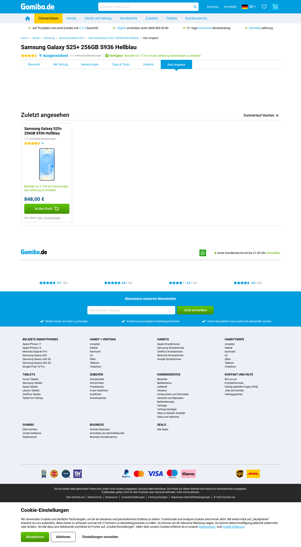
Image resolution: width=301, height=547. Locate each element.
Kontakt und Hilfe (239, 374)
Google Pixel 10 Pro (34, 366)
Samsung (49, 38)
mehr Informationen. (188, 492)
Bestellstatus (164, 383)
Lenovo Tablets (31, 390)
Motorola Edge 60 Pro (35, 351)
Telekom (94, 362)
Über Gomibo (30, 429)
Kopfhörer (95, 394)
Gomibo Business (100, 429)
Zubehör (151, 18)
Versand (162, 390)
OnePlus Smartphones (169, 351)
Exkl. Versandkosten (49, 217)
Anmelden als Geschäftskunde (107, 433)
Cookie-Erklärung (233, 526)
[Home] (27, 18)
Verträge (162, 405)
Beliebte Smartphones (40, 339)
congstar (95, 344)
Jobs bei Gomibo (234, 390)
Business (97, 424)
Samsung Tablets (32, 383)
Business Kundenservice (103, 437)
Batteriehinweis (165, 401)
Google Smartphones (169, 359)
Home (24, 38)
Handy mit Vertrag (98, 18)
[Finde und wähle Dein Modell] (148, 7)
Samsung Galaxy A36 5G (37, 362)
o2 (91, 355)
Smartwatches (98, 398)
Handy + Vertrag (103, 339)
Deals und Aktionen (168, 416)
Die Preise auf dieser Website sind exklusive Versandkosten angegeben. (207, 488)
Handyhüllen (97, 379)
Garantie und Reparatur (170, 398)
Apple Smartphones (168, 344)
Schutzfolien (97, 383)
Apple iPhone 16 (32, 347)
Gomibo (28, 424)
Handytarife (128, 18)
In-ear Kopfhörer (99, 390)
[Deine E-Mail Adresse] (131, 310)
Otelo (93, 359)
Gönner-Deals (48, 18)
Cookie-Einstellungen (133, 497)
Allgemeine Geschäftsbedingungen (190, 497)
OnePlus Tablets (32, 394)
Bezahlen (162, 379)
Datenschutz (30, 437)
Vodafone (95, 366)
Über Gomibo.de (75, 497)
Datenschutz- (207, 526)
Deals (161, 424)
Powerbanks (97, 386)
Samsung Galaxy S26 (35, 355)
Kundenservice (196, 18)
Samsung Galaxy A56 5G (37, 359)
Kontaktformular (234, 383)
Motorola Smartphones (170, 355)
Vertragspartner (233, 394)
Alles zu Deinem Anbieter (171, 413)
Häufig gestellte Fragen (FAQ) (241, 386)
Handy (71, 18)
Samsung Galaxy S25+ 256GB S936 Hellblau (114, 38)
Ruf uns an (231, 379)
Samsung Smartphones (170, 347)
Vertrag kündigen (167, 409)
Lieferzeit (162, 386)
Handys (163, 339)
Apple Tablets (30, 386)
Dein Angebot (150, 38)
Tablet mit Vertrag (33, 398)
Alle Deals (162, 429)
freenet (94, 347)
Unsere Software (32, 433)
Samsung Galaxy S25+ (71, 38)
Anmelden (230, 6)
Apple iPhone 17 (32, 344)
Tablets (171, 18)
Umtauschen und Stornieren (173, 394)
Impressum (111, 497)
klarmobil (95, 351)
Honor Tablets (30, 379)
